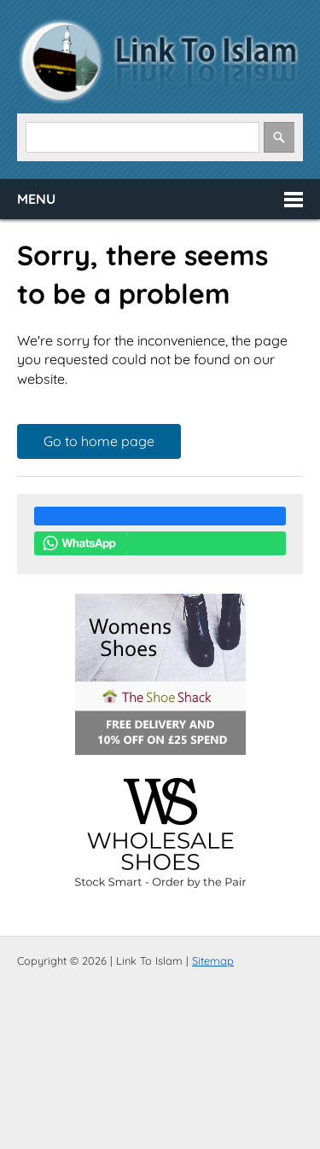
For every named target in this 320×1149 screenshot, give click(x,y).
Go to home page (99, 441)
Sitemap (213, 960)
